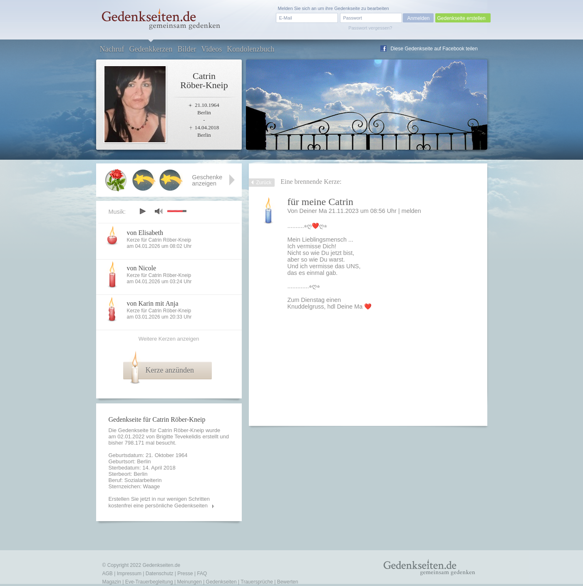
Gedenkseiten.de (161, 565)
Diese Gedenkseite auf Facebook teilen (434, 49)
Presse (185, 573)
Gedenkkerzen (150, 49)
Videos (211, 49)
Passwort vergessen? (370, 27)
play (142, 211)
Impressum (129, 573)
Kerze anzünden (170, 370)
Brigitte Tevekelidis (178, 436)
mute (158, 211)
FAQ (202, 573)
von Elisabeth (145, 232)
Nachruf (112, 49)
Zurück (264, 182)
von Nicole (141, 268)
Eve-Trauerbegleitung (149, 582)
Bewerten (287, 582)
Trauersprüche (257, 582)
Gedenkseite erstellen (461, 18)
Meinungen (189, 582)
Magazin (111, 582)
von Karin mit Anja (153, 303)
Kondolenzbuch (250, 49)
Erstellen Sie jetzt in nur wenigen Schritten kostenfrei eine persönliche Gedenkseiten (159, 502)
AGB (107, 573)
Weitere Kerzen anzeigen (169, 339)
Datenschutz (160, 573)
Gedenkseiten (221, 582)
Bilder (186, 49)
